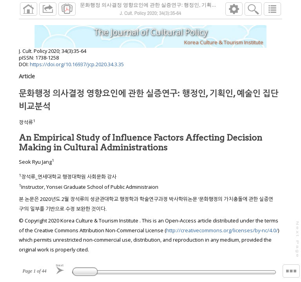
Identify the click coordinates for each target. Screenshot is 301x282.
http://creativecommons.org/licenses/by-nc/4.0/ (222, 230)
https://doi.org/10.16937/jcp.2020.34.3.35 (77, 64)
